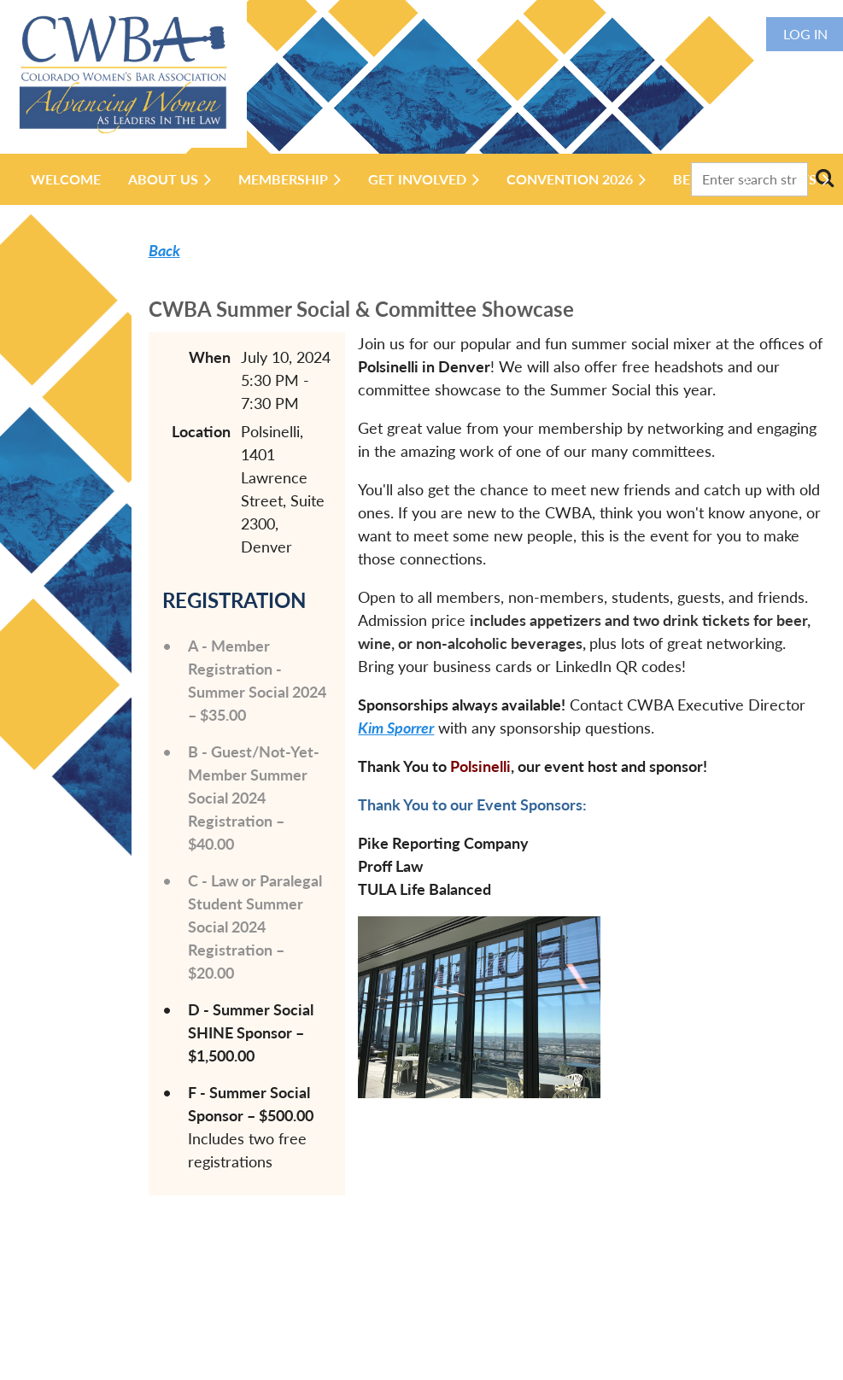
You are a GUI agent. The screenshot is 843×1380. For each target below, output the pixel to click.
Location (201, 431)
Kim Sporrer (396, 727)
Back (164, 250)
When (210, 357)
